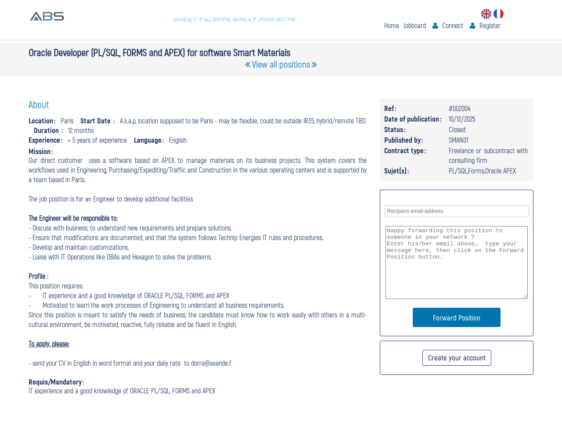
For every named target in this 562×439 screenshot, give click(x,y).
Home (391, 25)
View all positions (281, 63)
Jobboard (414, 25)
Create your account (457, 357)
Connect (452, 25)
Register (490, 25)
